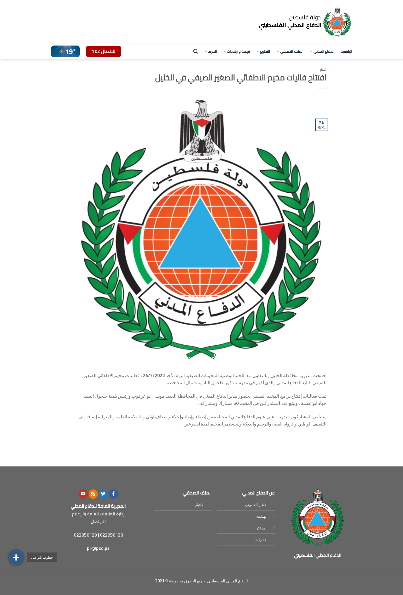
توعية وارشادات (236, 51)
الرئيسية (346, 51)
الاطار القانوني (256, 504)
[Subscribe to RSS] (93, 494)
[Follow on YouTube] (83, 494)
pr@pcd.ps (98, 548)
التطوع (263, 51)
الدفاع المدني (322, 51)
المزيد (210, 51)
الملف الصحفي (289, 51)
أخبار (323, 69)
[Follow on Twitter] (103, 494)
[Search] (195, 51)
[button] (16, 557)
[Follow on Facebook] (113, 494)
